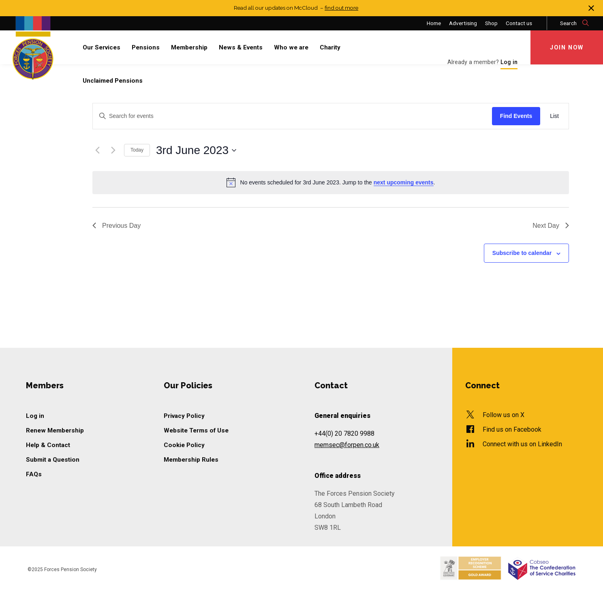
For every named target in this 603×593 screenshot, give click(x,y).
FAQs (34, 474)
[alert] (330, 182)
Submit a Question (52, 459)
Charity (330, 47)
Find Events (516, 116)
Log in (35, 416)
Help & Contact (48, 445)
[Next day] (113, 150)
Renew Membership (55, 430)
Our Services (101, 47)
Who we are (291, 47)
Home (434, 23)
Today (136, 150)
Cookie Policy (184, 445)
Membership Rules (191, 459)
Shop (491, 23)
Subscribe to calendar (522, 253)
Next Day (550, 225)
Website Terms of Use (196, 430)
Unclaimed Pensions (113, 80)
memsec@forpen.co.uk (346, 445)
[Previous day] (97, 150)
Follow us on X (503, 415)
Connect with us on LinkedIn (522, 444)
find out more (341, 7)
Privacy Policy (184, 416)
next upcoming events (404, 182)
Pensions (146, 47)
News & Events (241, 47)
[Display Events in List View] (554, 116)
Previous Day (116, 225)
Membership (189, 47)
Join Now (567, 47)
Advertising (463, 23)
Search (575, 23)
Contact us (519, 23)
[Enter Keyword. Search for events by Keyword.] (292, 116)
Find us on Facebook (512, 429)
